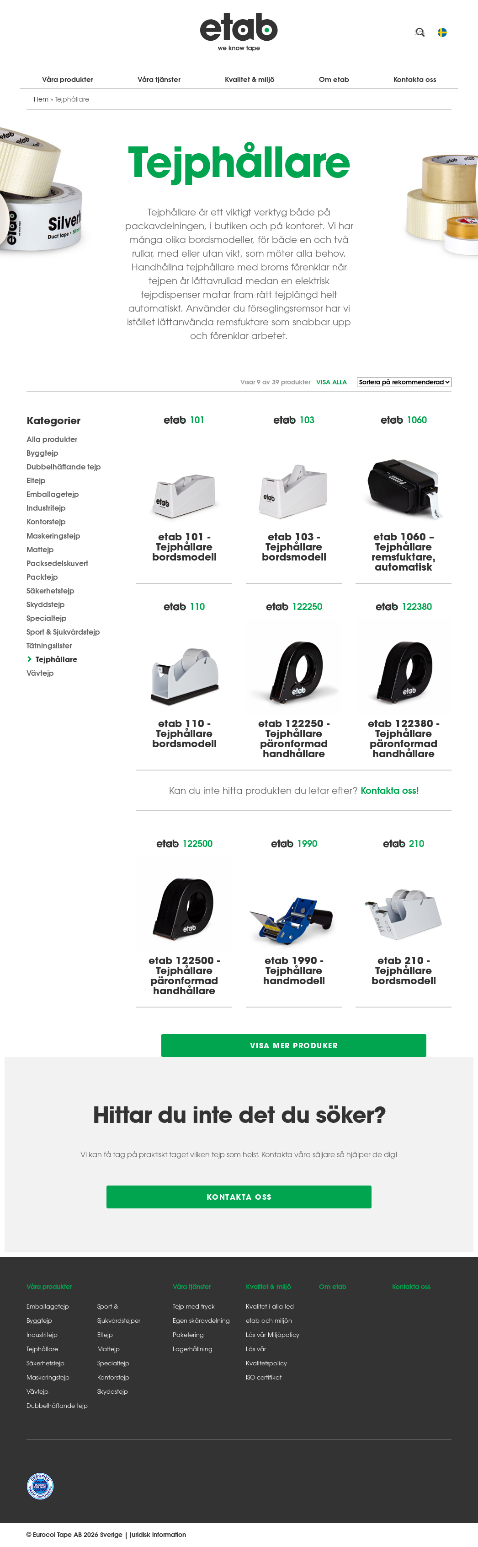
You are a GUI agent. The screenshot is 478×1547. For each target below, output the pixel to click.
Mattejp (40, 549)
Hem (41, 99)
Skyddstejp (46, 604)
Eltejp (36, 480)
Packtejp (42, 577)
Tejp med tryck (194, 1306)
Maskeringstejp (53, 535)
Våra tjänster (159, 79)
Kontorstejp (46, 521)
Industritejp (46, 507)
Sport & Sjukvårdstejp (63, 631)
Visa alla (331, 382)
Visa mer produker (294, 1045)
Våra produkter (67, 79)
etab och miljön (269, 1320)
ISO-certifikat (263, 1377)
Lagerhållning (192, 1349)
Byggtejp (42, 453)
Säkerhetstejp (50, 590)
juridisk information (158, 1535)
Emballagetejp (53, 494)
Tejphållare (56, 659)
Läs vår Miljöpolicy (272, 1334)
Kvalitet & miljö (250, 79)
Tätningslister (49, 645)
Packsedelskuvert (57, 563)
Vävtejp (40, 673)
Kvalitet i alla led (270, 1306)
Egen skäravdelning (201, 1320)
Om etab (334, 79)
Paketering (188, 1334)
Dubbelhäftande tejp (64, 466)
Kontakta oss (414, 79)
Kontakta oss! (390, 790)
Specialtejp (47, 618)
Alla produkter (52, 439)
